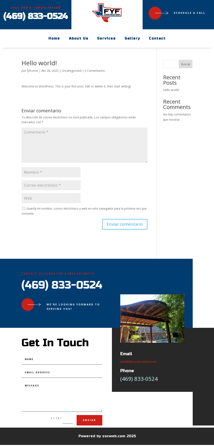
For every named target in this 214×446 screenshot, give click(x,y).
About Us (78, 38)
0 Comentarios (95, 71)
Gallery (132, 38)
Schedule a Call (189, 13)
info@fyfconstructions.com (138, 362)
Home (54, 38)
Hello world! (171, 90)
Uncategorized (71, 71)
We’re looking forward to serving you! (73, 306)
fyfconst (32, 71)
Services (106, 38)
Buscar (185, 64)
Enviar (89, 420)
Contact (157, 38)
